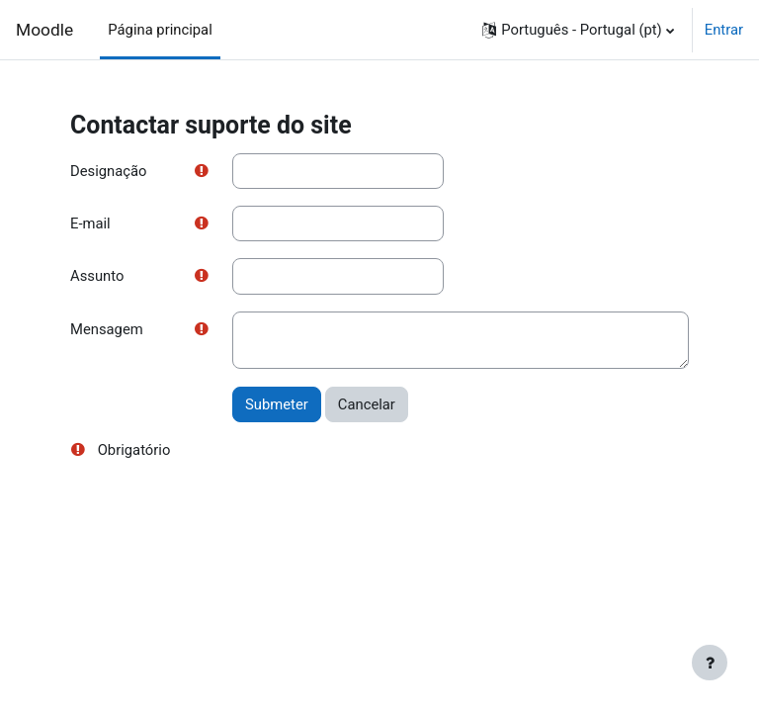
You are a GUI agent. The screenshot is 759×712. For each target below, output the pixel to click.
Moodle (44, 30)
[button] (577, 29)
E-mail (90, 223)
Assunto (97, 276)
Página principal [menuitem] (160, 30)
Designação (108, 171)
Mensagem (106, 329)
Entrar (724, 30)
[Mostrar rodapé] (709, 662)
